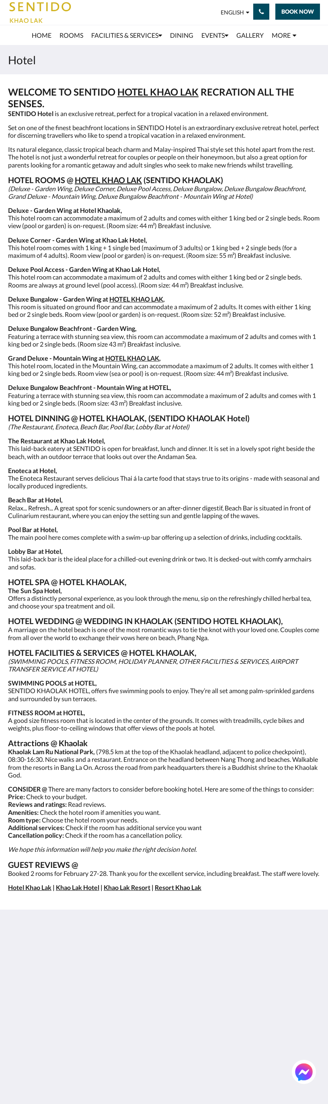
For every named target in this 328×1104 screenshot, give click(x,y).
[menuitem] (41, 35)
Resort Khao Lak (178, 887)
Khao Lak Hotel (77, 887)
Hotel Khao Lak (29, 887)
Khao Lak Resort (127, 887)
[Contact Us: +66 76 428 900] (261, 12)
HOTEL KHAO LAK (158, 92)
